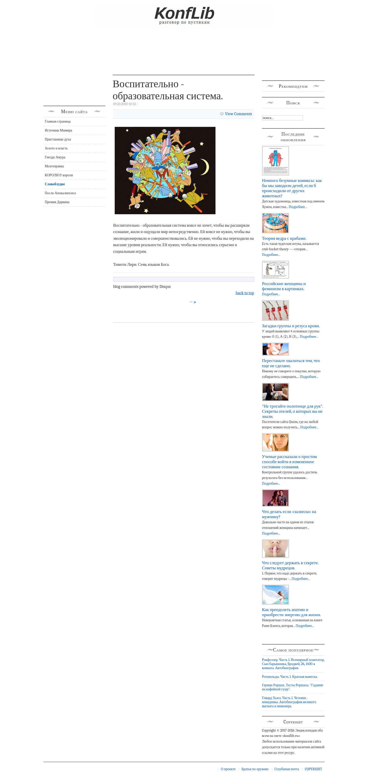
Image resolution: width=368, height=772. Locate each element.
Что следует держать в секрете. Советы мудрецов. (290, 565)
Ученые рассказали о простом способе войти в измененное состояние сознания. (289, 461)
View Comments (238, 114)
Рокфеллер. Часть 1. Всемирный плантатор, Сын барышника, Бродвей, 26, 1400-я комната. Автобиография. (293, 664)
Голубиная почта (286, 769)
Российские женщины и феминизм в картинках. (284, 286)
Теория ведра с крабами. (284, 238)
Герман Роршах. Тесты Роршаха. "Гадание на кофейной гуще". (292, 687)
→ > (193, 302)
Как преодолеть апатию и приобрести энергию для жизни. (291, 612)
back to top (245, 293)
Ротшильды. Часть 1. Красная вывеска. (290, 677)
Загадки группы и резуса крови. (291, 325)
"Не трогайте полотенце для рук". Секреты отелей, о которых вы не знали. (292, 411)
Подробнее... (298, 207)
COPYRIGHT (313, 769)
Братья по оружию (255, 769)
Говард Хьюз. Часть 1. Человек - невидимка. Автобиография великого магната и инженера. (289, 702)
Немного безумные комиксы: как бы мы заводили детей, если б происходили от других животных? (292, 188)
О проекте (228, 769)
